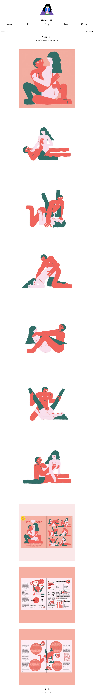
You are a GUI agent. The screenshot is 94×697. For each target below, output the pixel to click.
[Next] (86, 32)
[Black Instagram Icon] (49, 689)
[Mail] (45, 689)
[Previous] (9, 32)
